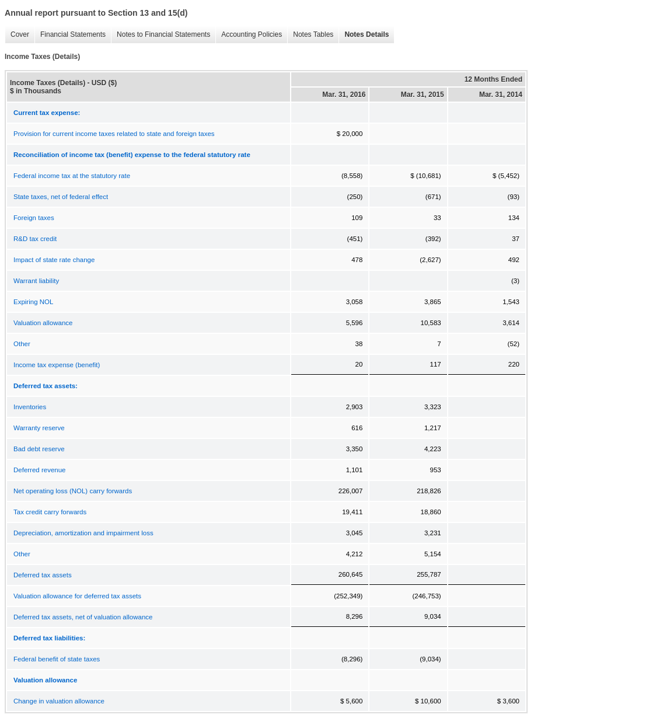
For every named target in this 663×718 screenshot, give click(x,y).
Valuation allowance (42, 322)
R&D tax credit (35, 238)
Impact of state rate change (54, 259)
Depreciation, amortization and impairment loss (83, 532)
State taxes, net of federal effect (60, 196)
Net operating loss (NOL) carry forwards (72, 490)
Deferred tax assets (42, 574)
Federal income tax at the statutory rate (71, 175)
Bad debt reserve (39, 448)
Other (21, 343)
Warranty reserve (39, 427)
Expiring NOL (33, 301)
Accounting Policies (248, 34)
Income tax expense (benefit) (56, 364)
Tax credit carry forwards (49, 511)
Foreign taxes (33, 217)
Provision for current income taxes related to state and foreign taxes (114, 133)
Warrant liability (36, 280)
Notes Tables (310, 34)
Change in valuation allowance (58, 701)
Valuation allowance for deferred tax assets (77, 596)
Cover (17, 34)
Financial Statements (70, 34)
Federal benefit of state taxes (56, 659)
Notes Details (364, 34)
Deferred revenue (39, 469)
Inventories (29, 406)
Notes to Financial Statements (160, 34)
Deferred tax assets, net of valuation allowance (82, 617)
